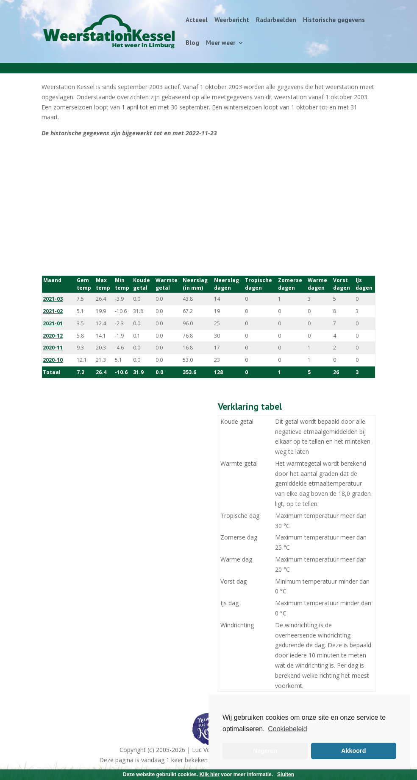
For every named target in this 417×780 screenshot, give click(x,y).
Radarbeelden (276, 20)
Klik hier (210, 774)
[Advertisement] (208, 207)
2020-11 (53, 347)
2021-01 (53, 323)
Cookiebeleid (287, 728)
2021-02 (53, 311)
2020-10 (53, 359)
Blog (192, 43)
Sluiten (285, 774)
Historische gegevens (334, 20)
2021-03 (53, 298)
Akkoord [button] (353, 750)
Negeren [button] (265, 750)
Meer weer (220, 43)
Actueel (197, 20)
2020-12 (53, 335)
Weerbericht (231, 20)
